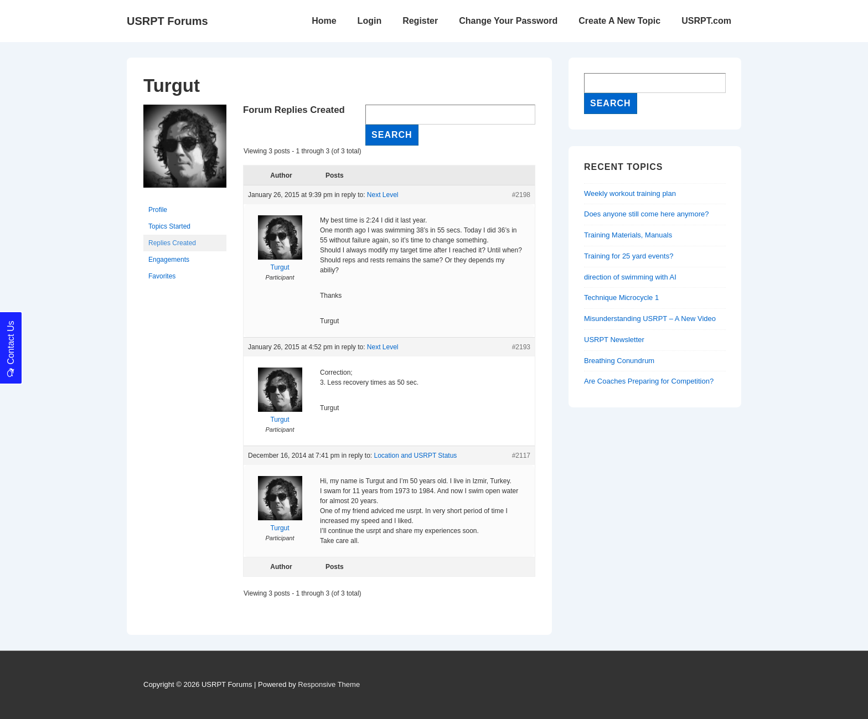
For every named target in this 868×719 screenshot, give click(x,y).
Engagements (168, 259)
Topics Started (169, 226)
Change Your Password (508, 20)
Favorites (161, 276)
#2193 (521, 347)
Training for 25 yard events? (628, 256)
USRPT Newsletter (614, 339)
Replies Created (172, 243)
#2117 (521, 455)
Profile (157, 210)
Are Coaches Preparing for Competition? (649, 381)
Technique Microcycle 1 (621, 297)
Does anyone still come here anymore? (646, 214)
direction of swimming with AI (630, 277)
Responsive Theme (329, 684)
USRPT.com (706, 20)
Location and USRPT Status (415, 455)
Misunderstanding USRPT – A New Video (650, 318)
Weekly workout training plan (630, 193)
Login (370, 20)
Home (324, 20)
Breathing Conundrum (619, 360)
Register (420, 20)
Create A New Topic (619, 20)
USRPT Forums (167, 21)
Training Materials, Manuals (628, 235)
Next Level (383, 195)
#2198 (521, 195)
